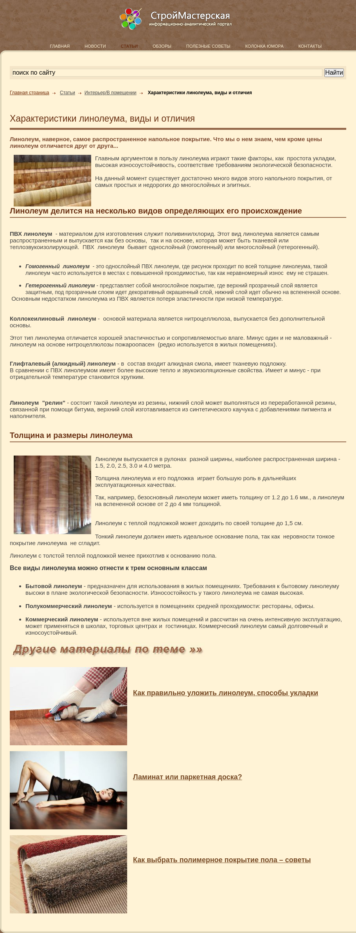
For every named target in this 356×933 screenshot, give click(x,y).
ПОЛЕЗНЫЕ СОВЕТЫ (208, 46)
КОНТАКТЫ (310, 46)
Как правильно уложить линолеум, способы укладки (225, 693)
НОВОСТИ (95, 46)
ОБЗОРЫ (162, 46)
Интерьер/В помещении (111, 92)
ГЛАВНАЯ (60, 46)
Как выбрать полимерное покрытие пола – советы (222, 860)
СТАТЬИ (129, 46)
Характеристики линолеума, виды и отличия (200, 92)
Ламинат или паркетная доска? (187, 777)
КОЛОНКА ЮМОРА (264, 46)
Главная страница (29, 92)
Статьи (67, 92)
